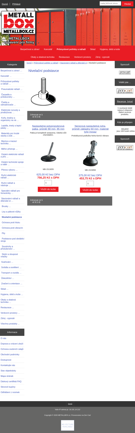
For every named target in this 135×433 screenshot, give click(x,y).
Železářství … (7, 278)
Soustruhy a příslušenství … (8, 247)
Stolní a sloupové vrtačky (9, 255)
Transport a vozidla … (11, 273)
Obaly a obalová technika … (8, 301)
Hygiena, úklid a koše (110, 49)
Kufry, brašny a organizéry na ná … (10, 119)
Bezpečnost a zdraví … (11, 70)
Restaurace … (7, 307)
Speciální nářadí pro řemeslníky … (10, 192)
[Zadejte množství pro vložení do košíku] (48, 182)
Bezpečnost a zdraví (30, 49)
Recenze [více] (125, 101)
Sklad (92, 49)
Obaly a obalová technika (42, 57)
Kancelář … (6, 76)
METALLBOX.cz (64, 415)
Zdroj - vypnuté (102, 57)
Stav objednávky (8, 371)
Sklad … (5, 289)
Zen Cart (87, 415)
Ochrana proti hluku (10, 222)
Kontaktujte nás (8, 365)
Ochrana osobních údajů (12, 349)
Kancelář (48, 49)
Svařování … (7, 262)
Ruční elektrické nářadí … (8, 176)
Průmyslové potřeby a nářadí (46, 63)
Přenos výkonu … (9, 170)
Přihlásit (16, 4)
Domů (5, 4)
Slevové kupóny (8, 387)
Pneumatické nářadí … (11, 89)
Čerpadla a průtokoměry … (8, 95)
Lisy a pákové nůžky (11, 212)
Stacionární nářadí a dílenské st (73, 63)
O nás (3, 338)
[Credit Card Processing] (67, 430)
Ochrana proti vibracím (12, 228)
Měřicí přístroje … (9, 149)
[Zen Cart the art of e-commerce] (125, 73)
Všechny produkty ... (10, 324)
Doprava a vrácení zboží (12, 344)
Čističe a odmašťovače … (8, 103)
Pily (3, 233)
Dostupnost (6, 360)
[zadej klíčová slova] (110, 3)
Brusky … (6, 206)
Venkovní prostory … (10, 313)
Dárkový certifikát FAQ (11, 381)
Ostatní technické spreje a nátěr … (12, 163)
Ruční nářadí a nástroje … (8, 184)
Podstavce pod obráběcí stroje (12, 240)
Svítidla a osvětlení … (11, 267)
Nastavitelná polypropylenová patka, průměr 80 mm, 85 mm (48, 127)
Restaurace (64, 57)
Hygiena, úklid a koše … (12, 294)
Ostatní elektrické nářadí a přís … (12, 155)
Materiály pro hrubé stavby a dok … (10, 134)
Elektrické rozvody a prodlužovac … (10, 111)
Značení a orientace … (11, 283)
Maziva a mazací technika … (9, 142)
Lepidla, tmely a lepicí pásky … (11, 127)
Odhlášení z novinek (10, 392)
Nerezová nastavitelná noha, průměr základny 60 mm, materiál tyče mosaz (90, 129)
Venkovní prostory (82, 57)
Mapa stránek (7, 376)
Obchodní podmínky (10, 354)
